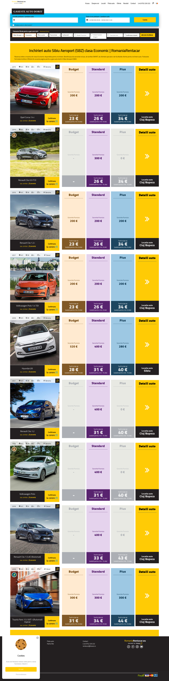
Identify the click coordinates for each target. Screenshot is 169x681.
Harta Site (50, 643)
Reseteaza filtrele (44, 31)
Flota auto (111, 3)
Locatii (103, 3)
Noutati (125, 3)
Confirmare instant (131, 35)
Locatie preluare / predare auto (23, 16)
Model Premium (81, 35)
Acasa (87, 3)
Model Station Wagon (97, 36)
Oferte (119, 3)
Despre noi (95, 3)
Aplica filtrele (147, 35)
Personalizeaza (21, 674)
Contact (133, 3)
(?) (56, 121)
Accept (21, 669)
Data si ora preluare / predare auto (98, 16)
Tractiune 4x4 (114, 35)
